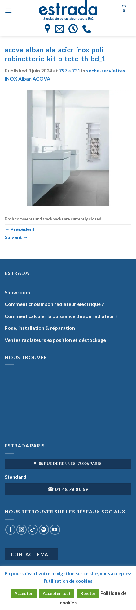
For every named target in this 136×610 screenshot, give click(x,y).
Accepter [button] (24, 593)
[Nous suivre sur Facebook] (10, 530)
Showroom (17, 292)
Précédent (20, 229)
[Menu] (8, 10)
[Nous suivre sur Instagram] (21, 530)
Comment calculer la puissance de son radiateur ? (61, 316)
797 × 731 (69, 70)
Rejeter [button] (88, 593)
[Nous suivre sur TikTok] (33, 530)
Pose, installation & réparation (40, 328)
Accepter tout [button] (57, 593)
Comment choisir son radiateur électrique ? (54, 304)
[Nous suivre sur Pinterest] (44, 530)
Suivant (16, 237)
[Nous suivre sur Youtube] (55, 530)
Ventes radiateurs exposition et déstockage (55, 340)
